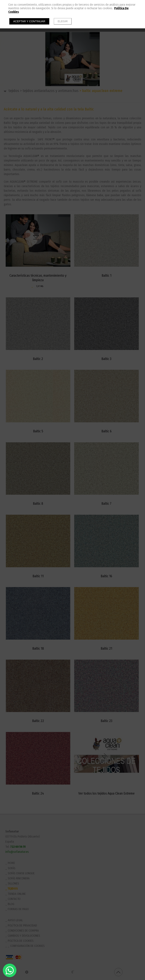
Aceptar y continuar (29, 21)
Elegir (63, 21)
